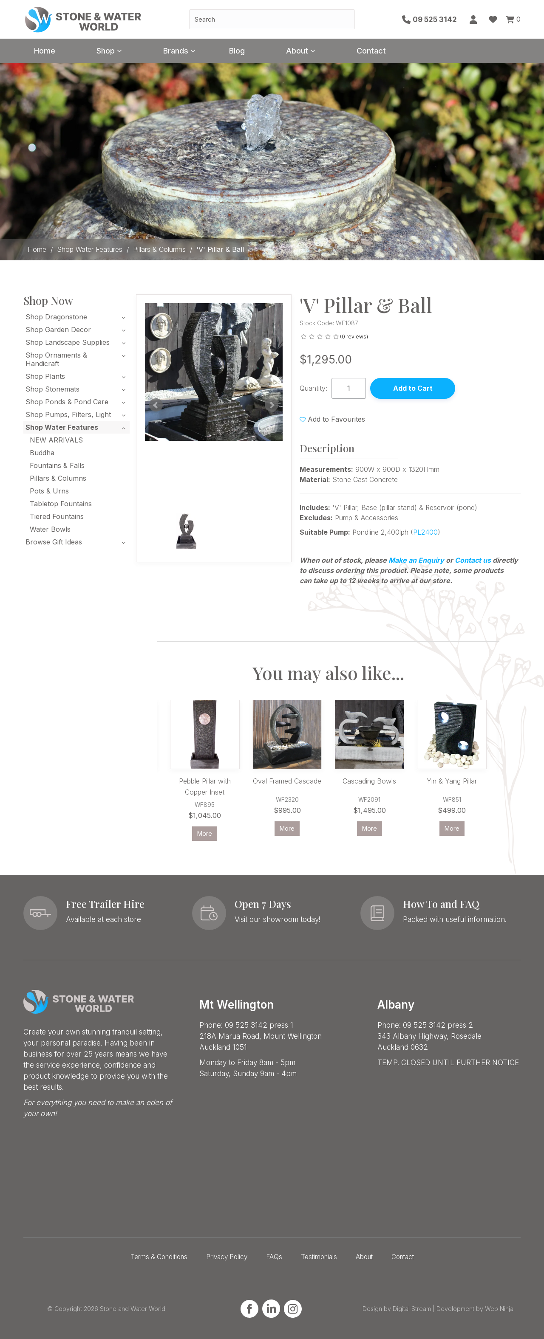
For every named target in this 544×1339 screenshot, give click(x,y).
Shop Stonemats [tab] (52, 389)
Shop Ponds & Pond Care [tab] (67, 401)
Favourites (493, 19)
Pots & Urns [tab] (49, 491)
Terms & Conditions (158, 1257)
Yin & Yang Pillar (452, 781)
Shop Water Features (89, 249)
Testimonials (319, 1257)
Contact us (473, 560)
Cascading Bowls (369, 781)
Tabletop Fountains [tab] (61, 503)
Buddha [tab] (42, 452)
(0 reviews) (354, 336)
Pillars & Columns (159, 249)
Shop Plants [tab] (45, 376)
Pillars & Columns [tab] (58, 478)
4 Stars (328, 337)
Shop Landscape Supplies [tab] (68, 342)
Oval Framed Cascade (287, 781)
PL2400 (425, 532)
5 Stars (336, 337)
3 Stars (319, 337)
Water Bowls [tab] (50, 529)
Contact (371, 50)
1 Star (303, 337)
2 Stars (311, 337)
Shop (105, 50)
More (204, 833)
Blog (237, 50)
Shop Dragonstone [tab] (56, 317)
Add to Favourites (336, 419)
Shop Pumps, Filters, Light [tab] (68, 414)
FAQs (274, 1257)
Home (44, 50)
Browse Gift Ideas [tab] (54, 542)
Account (474, 19)
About (297, 50)
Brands (175, 50)
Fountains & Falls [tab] (57, 465)
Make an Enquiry (416, 560)
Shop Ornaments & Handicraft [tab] (56, 359)
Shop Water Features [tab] (62, 427)
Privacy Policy (226, 1257)
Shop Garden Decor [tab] (58, 329)
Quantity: (313, 388)
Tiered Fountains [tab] (57, 516)
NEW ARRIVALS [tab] (56, 440)
